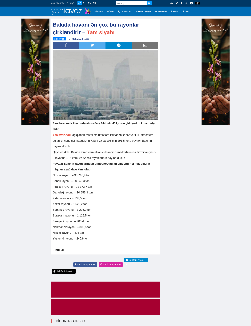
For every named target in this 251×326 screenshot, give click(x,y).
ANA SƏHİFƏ (57, 3)
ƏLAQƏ (70, 3)
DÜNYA (110, 11)
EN (89, 3)
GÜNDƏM (98, 11)
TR (94, 3)
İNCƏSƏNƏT (161, 11)
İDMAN (174, 11)
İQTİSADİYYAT (125, 11)
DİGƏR (185, 11)
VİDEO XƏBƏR (143, 11)
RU (84, 3)
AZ (79, 3)
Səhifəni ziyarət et (85, 264)
